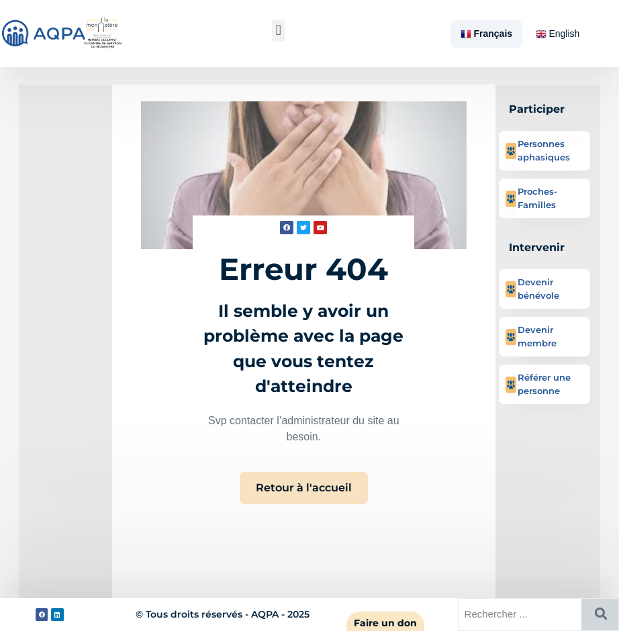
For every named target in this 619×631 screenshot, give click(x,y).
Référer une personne (544, 384)
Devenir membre (537, 336)
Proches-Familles (537, 198)
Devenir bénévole (538, 289)
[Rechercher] (599, 614)
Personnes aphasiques (544, 150)
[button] (278, 30)
